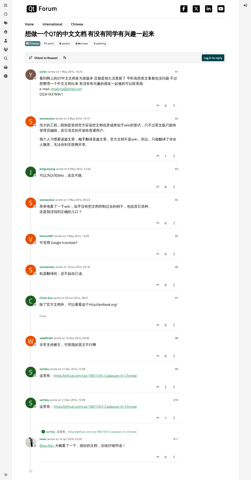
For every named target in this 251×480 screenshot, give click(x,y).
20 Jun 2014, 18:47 (76, 298)
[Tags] (6, 23)
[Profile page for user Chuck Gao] (30, 301)
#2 (176, 118)
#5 (176, 236)
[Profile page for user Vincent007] (30, 239)
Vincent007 (47, 236)
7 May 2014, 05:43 (78, 199)
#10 (176, 400)
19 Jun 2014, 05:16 (78, 267)
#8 (176, 338)
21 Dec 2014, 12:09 (73, 369)
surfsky (44, 369)
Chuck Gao (46, 298)
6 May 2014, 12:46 (79, 169)
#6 (176, 267)
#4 (176, 199)
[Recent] (6, 14)
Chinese (32, 43)
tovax (43, 439)
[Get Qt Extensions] (6, 67)
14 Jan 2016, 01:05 (70, 439)
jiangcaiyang (47, 169)
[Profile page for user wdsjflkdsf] (30, 341)
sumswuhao (47, 118)
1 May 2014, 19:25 (71, 71)
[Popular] (6, 31)
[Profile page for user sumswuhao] (30, 121)
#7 (176, 298)
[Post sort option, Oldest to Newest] (43, 57)
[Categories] (6, 5)
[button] (6, 474)
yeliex (43, 71)
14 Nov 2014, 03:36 (77, 338)
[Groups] (6, 49)
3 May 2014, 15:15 (78, 118)
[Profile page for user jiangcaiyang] (30, 172)
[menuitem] (245, 5)
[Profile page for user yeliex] (30, 74)
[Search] (6, 58)
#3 (176, 169)
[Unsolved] (6, 76)
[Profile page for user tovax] (30, 442)
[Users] (6, 40)
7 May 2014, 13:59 (77, 236)
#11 (176, 439)
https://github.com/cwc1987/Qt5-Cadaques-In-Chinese (95, 375)
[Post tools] (174, 105)
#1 (176, 71)
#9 (176, 369)
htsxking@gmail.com (66, 88)
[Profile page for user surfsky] (30, 372)
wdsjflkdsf (46, 338)
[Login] (245, 5)
